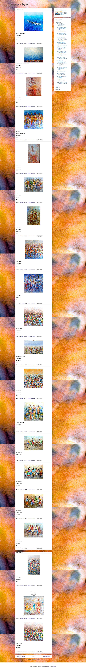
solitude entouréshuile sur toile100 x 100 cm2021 (62, 46)
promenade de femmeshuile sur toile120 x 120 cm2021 (62, 61)
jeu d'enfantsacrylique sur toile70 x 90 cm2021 (62, 72)
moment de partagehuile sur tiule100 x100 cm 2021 (61, 48)
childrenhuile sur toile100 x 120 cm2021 (62, 40)
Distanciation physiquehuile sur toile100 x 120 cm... (61, 79)
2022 (57, 20)
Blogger (54, 666)
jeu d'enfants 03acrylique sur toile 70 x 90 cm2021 (62, 64)
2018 (57, 89)
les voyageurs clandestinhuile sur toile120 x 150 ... (61, 24)
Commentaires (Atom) (36, 659)
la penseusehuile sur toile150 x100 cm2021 (61, 31)
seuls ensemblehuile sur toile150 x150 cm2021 (61, 52)
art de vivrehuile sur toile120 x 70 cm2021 (61, 38)
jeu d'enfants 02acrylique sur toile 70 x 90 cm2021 (62, 68)
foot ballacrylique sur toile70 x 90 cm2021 (61, 74)
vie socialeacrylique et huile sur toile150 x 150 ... (62, 34)
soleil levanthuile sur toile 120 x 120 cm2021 (62, 58)
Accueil (33, 656)
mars (58, 22)
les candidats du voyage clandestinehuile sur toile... (61, 28)
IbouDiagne (21, 4)
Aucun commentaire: (31, 43)
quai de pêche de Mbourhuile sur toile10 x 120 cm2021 (62, 54)
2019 (57, 87)
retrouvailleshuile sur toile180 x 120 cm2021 (61, 43)
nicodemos (47, 666)
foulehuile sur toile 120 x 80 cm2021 (61, 77)
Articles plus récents (20, 656)
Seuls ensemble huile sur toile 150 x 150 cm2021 (62, 83)
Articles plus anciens (47, 656)
